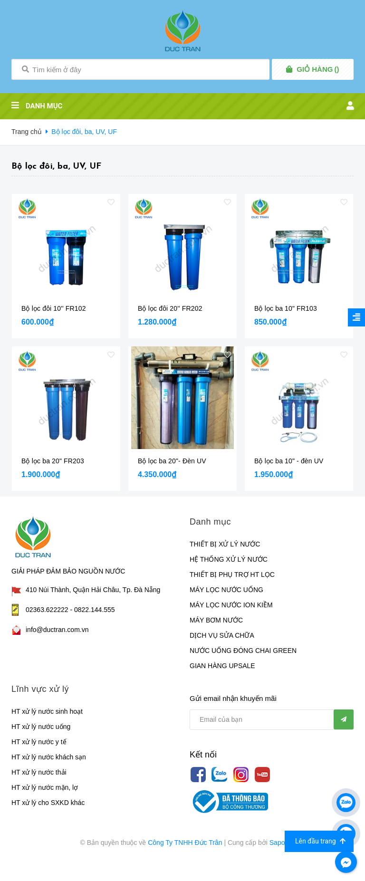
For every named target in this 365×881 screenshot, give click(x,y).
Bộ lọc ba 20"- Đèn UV (172, 461)
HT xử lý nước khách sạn (48, 757)
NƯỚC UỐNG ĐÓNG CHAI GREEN (243, 650)
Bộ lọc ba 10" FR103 (285, 308)
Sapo (277, 842)
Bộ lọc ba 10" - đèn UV (288, 461)
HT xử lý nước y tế (39, 742)
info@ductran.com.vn (57, 629)
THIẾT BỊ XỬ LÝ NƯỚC (225, 544)
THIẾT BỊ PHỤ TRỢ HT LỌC (232, 574)
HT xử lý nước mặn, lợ (44, 787)
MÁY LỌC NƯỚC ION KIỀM (231, 605)
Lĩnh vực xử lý (40, 689)
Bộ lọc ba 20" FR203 (52, 461)
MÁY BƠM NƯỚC (216, 620)
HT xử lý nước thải (39, 772)
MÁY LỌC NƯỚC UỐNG (226, 590)
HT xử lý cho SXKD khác (48, 802)
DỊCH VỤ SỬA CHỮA (222, 635)
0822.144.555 (94, 609)
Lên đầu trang (320, 841)
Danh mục (210, 522)
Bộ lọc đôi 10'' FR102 (53, 308)
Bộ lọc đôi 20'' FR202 (170, 308)
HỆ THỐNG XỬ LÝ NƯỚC (229, 559)
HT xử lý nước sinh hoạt (47, 711)
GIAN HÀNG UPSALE (222, 666)
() (318, 69)
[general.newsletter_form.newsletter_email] (272, 719)
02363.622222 (47, 609)
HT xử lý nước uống (40, 726)
